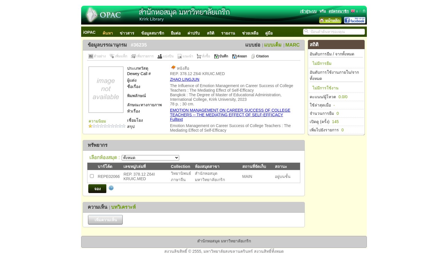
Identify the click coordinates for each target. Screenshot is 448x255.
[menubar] (181, 32)
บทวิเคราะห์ (123, 207)
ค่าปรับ (193, 33)
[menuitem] (92, 32)
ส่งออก (242, 56)
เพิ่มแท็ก (121, 56)
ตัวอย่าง (100, 56)
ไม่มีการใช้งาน (326, 88)
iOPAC (89, 32)
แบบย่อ (252, 45)
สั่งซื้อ (206, 56)
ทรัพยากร (97, 145)
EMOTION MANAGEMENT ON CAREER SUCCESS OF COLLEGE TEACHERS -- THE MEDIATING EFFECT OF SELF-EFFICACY (230, 112)
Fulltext (176, 119)
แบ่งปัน (168, 56)
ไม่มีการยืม (322, 63)
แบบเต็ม (272, 45)
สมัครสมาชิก (339, 11)
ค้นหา (108, 33)
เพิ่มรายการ (144, 56)
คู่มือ (269, 33)
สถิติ (210, 33)
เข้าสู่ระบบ (308, 11)
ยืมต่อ (176, 33)
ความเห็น (97, 207)
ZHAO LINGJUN (184, 79)
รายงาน (228, 33)
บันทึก (223, 56)
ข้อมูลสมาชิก (152, 33)
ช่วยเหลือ (250, 33)
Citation (262, 56)
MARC (292, 45)
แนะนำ (188, 56)
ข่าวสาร (127, 33)
